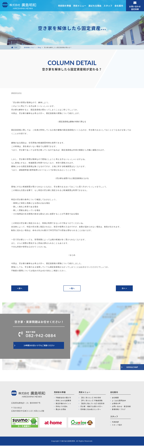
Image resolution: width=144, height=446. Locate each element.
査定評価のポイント (63, 404)
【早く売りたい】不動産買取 (91, 401)
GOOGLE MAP (128, 366)
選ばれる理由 (94, 5)
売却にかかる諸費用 (63, 401)
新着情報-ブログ (29, 47)
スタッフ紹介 (117, 425)
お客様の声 (116, 404)
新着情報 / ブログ (119, 410)
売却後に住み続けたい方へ (90, 410)
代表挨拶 (115, 422)
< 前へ (20, 288)
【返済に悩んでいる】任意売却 (92, 404)
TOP (14, 47)
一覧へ (72, 288)
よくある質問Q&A (119, 401)
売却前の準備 (64, 5)
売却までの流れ (62, 407)
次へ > (124, 288)
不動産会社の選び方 (63, 398)
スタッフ (108, 5)
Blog (39, 47)
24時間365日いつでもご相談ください (38, 346)
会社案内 (119, 5)
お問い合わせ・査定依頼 (121, 407)
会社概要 (115, 398)
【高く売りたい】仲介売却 (90, 398)
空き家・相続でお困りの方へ (91, 407)
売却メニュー (79, 5)
